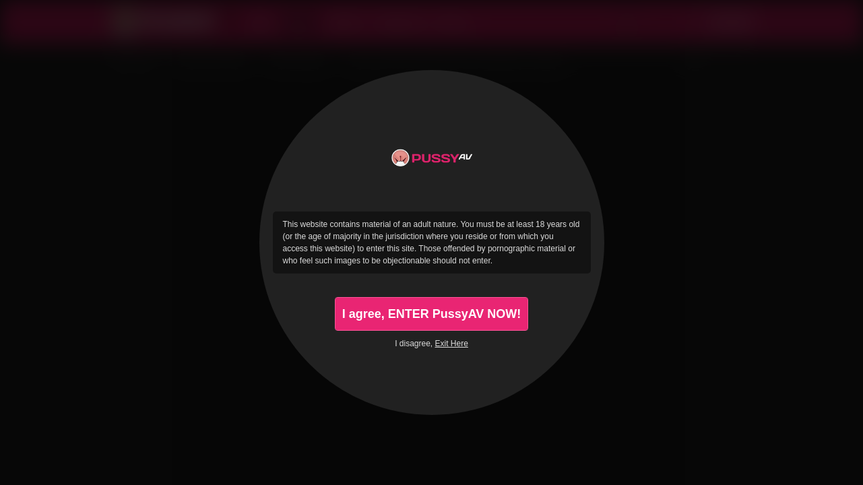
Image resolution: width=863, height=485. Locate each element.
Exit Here (451, 343)
